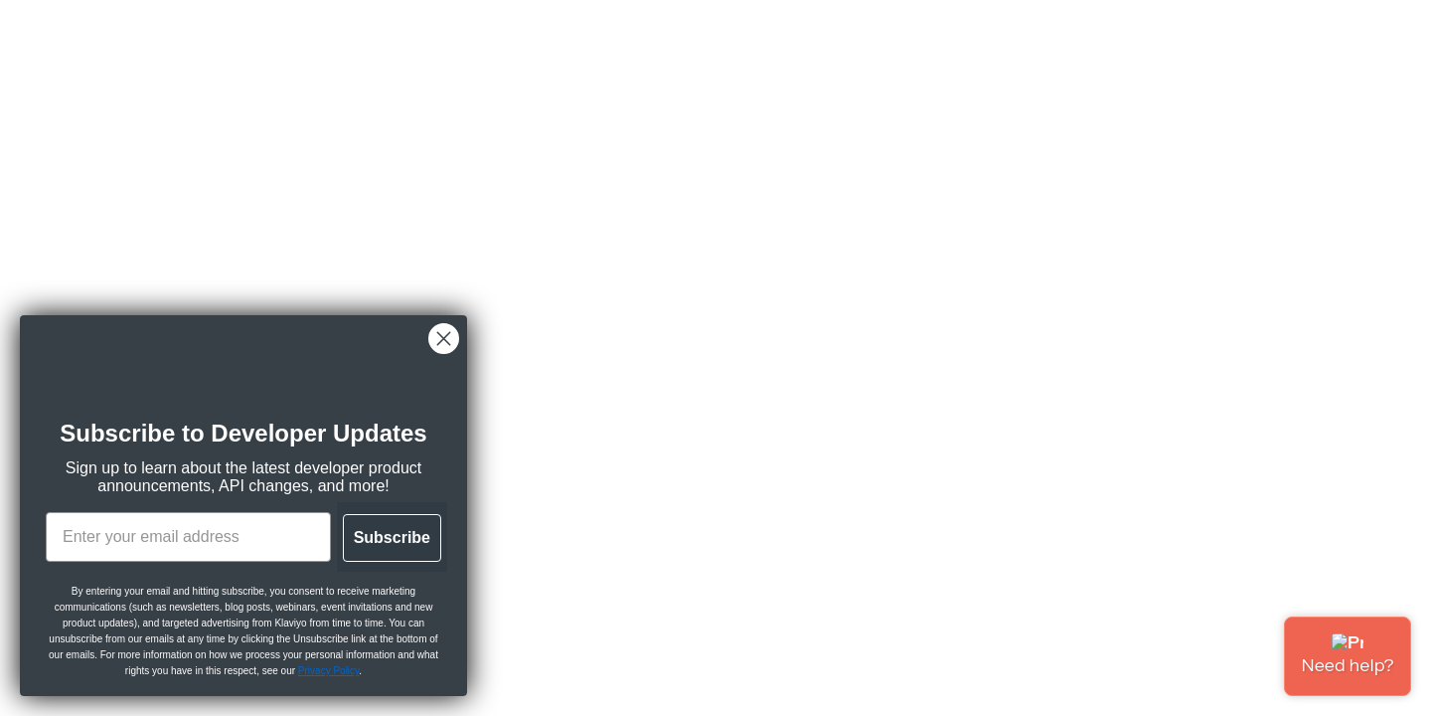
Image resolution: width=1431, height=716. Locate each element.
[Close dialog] (443, 338)
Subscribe (392, 537)
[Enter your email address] (188, 537)
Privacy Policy (329, 670)
